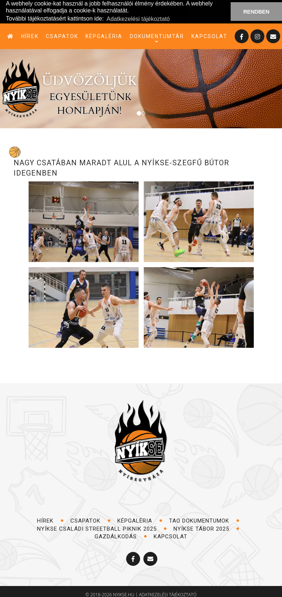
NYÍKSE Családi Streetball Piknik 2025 (102, 529)
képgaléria (103, 36)
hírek (30, 36)
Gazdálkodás (121, 536)
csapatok (62, 36)
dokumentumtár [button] (157, 36)
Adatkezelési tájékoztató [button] (138, 19)
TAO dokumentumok (204, 520)
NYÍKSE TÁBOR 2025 (206, 529)
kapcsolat (209, 36)
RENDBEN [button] (256, 12)
